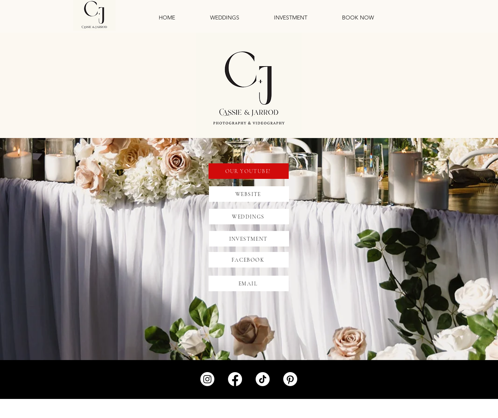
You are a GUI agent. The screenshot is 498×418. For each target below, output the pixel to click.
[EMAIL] (249, 283)
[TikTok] (263, 379)
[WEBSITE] (249, 194)
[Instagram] (207, 379)
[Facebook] (235, 379)
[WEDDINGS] (249, 216)
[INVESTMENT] (249, 239)
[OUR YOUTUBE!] (249, 171)
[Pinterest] (290, 379)
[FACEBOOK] (249, 260)
